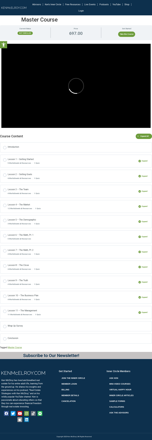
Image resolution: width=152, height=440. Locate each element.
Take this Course (126, 34)
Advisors (36, 4)
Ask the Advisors (119, 413)
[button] (3, 44)
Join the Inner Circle (73, 378)
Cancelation (69, 401)
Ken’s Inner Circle (53, 4)
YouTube (117, 4)
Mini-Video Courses (119, 384)
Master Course (15, 347)
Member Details (70, 395)
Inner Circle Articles (121, 395)
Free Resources (72, 4)
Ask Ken (113, 378)
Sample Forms (117, 401)
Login (81, 10)
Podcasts (104, 4)
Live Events (90, 4)
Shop (126, 4)
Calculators (116, 407)
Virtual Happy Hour (120, 390)
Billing (65, 390)
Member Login (69, 384)
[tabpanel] (76, 85)
